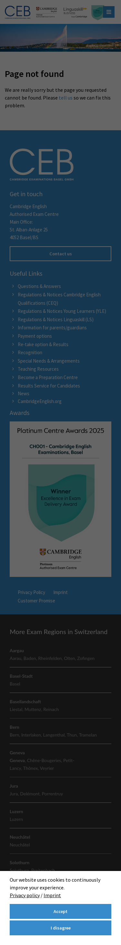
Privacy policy (25, 895)
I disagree (61, 928)
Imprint (52, 895)
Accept (60, 911)
